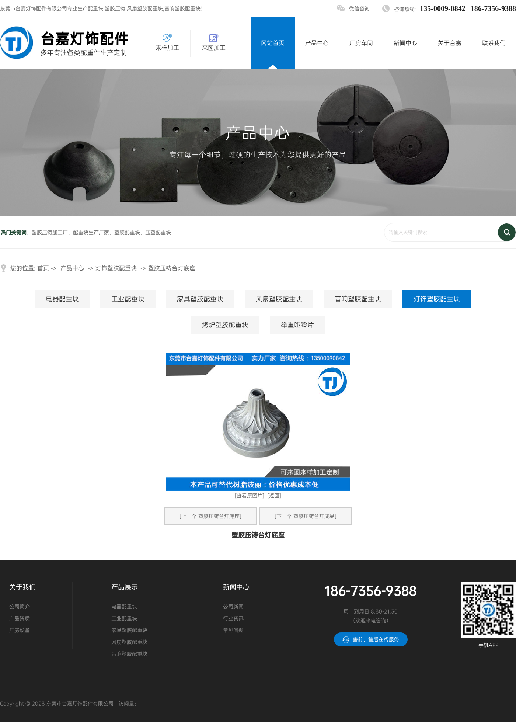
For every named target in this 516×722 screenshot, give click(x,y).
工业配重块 (127, 298)
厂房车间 (361, 43)
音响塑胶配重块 (182, 8)
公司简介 (19, 606)
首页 (43, 268)
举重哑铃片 (297, 324)
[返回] (274, 495)
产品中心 (317, 43)
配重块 (95, 8)
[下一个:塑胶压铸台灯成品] (306, 516)
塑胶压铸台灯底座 (171, 268)
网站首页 (273, 43)
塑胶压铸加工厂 (50, 232)
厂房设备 (19, 630)
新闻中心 (405, 43)
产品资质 (19, 618)
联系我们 (494, 43)
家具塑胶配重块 (200, 298)
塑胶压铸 (115, 8)
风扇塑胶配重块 (145, 8)
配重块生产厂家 (91, 232)
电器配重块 (62, 298)
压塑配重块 (158, 232)
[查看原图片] (249, 495)
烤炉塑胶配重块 (225, 324)
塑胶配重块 (127, 232)
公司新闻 (233, 606)
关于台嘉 (449, 43)
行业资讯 (233, 618)
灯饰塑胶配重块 (116, 268)
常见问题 (233, 630)
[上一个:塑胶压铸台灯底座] (210, 516)
